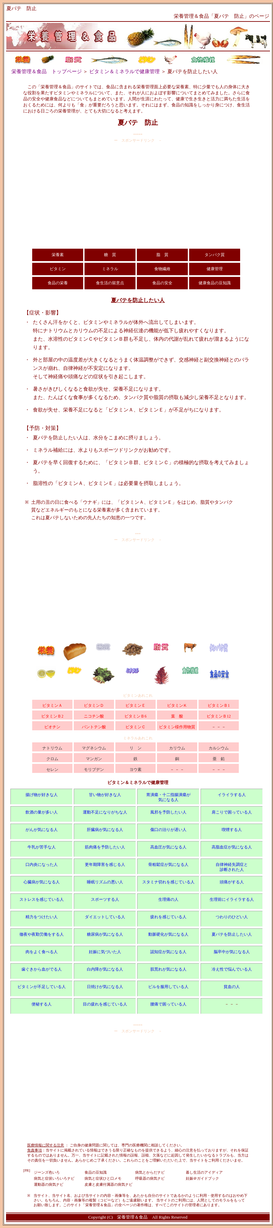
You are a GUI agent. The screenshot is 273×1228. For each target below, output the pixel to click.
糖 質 (110, 254)
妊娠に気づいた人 (105, 951)
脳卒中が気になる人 (232, 951)
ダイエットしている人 (105, 917)
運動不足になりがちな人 (105, 812)
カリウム (177, 748)
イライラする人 (232, 794)
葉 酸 (177, 716)
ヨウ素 (135, 769)
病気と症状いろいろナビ (54, 1178)
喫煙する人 (232, 829)
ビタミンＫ (177, 705)
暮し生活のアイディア (204, 1172)
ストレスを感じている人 (41, 899)
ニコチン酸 (94, 716)
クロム (52, 758)
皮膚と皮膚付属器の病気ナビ (108, 1184)
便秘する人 (42, 1004)
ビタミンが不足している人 (41, 986)
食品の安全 (162, 283)
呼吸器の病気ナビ (150, 1178)
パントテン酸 (94, 727)
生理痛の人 (168, 899)
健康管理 (215, 268)
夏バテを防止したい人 (232, 934)
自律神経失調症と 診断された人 (232, 867)
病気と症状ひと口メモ (103, 1178)
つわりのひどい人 (232, 917)
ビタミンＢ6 (135, 716)
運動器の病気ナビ (48, 1184)
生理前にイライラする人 (232, 899)
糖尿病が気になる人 (105, 934)
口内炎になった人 (41, 864)
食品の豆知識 (96, 1172)
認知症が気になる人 (168, 951)
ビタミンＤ (94, 705)
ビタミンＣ (135, 727)
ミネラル (110, 268)
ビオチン (52, 727)
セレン (52, 769)
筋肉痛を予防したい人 (105, 847)
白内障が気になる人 (105, 969)
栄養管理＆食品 (132, 1217)
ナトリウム (52, 748)
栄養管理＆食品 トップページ (46, 71)
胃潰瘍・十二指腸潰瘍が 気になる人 (168, 797)
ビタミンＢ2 (52, 716)
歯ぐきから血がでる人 (41, 969)
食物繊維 (162, 268)
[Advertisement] (138, 195)
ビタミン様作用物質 (177, 727)
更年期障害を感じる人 (105, 864)
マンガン (94, 758)
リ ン (135, 748)
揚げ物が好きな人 (41, 794)
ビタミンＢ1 (219, 705)
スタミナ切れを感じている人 (168, 882)
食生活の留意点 (110, 283)
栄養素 (58, 254)
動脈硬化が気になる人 (168, 934)
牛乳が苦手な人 (42, 847)
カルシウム (219, 748)
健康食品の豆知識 (215, 283)
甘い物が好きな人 (105, 794)
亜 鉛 (219, 758)
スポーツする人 (105, 899)
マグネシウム (94, 748)
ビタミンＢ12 (219, 716)
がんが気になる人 (41, 829)
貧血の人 (232, 986)
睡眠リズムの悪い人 (105, 882)
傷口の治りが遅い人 (168, 829)
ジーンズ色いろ (47, 1172)
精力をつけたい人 (41, 917)
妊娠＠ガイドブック (202, 1178)
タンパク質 (215, 254)
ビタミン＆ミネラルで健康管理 (124, 71)
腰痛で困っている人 (168, 1004)
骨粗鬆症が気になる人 (168, 864)
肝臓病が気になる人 (105, 829)
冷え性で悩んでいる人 (232, 969)
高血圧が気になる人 (168, 847)
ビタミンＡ (52, 705)
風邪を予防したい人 (168, 812)
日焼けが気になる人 (105, 986)
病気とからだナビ (150, 1172)
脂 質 (162, 254)
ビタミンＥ (135, 705)
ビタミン (58, 268)
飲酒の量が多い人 (41, 812)
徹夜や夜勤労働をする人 (41, 934)
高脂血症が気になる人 (232, 847)
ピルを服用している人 (168, 986)
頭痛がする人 (232, 882)
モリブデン (94, 769)
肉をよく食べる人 (41, 951)
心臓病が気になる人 (41, 882)
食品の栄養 (58, 283)
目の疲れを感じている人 (105, 1004)
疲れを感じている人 (168, 917)
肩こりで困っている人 (232, 812)
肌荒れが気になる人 (168, 969)
